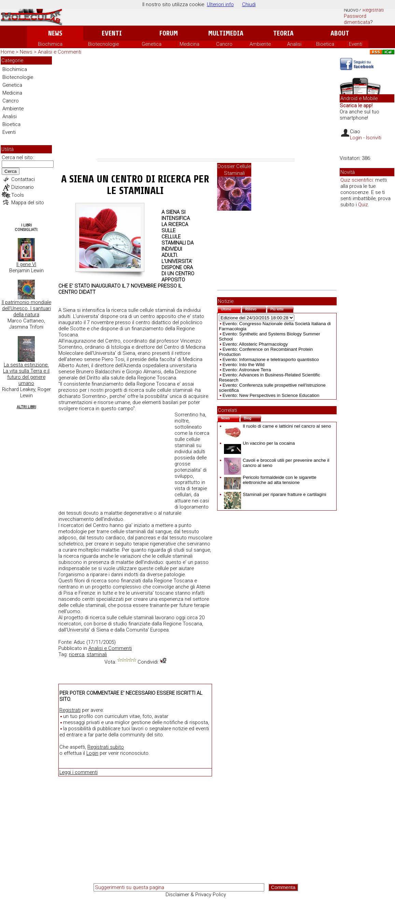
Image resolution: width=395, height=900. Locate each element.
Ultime (231, 308)
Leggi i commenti (78, 772)
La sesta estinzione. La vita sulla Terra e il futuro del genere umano (26, 374)
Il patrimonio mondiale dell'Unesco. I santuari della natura (26, 308)
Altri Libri (26, 407)
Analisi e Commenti (59, 52)
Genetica (151, 44)
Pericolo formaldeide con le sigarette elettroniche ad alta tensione (270, 480)
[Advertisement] (196, 107)
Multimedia (225, 33)
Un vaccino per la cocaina (259, 443)
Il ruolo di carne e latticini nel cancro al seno (277, 426)
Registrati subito (105, 747)
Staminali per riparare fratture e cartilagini (275, 494)
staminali (97, 654)
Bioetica (325, 44)
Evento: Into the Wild (244, 364)
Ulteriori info (220, 4)
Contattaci (23, 179)
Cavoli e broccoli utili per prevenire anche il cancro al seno (276, 463)
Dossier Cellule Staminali (234, 169)
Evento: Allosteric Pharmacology (255, 344)
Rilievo (255, 308)
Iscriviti (373, 138)
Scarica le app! (356, 105)
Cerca (10, 171)
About (339, 33)
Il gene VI (26, 264)
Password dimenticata (357, 19)
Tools (17, 195)
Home (7, 52)
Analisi (294, 44)
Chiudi (249, 4)
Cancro (224, 44)
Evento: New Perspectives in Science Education (271, 395)
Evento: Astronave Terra (247, 369)
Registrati (373, 10)
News (55, 33)
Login (92, 753)
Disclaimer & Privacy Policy (196, 894)
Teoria (283, 33)
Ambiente (260, 44)
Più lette (282, 308)
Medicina (189, 44)
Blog (252, 417)
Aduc (79, 642)
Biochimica (50, 44)
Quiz (363, 205)
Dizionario (22, 187)
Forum (168, 33)
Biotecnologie (103, 44)
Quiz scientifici (356, 180)
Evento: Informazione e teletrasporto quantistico (271, 359)
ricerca (76, 654)
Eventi (112, 33)
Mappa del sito (27, 202)
